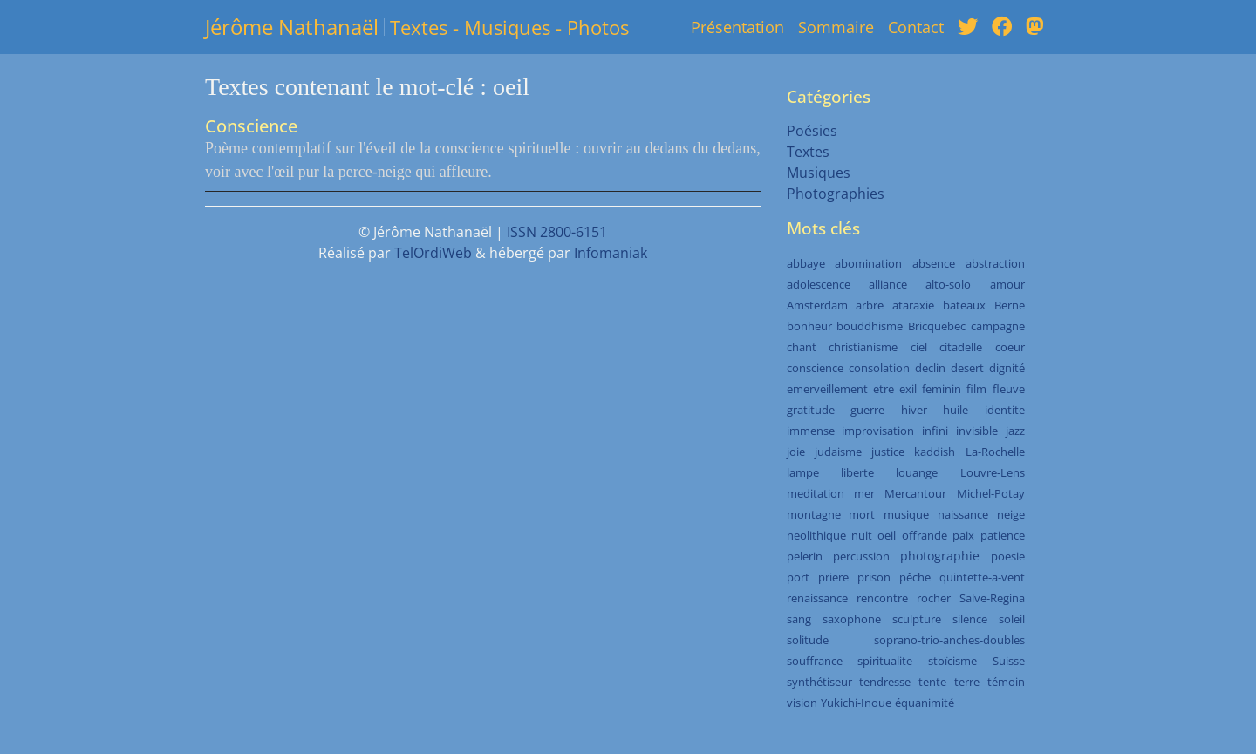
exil (908, 389)
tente (932, 681)
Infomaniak (610, 252)
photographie (940, 555)
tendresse (885, 681)
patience (1002, 535)
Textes (808, 151)
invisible (977, 430)
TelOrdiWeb (433, 252)
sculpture (916, 619)
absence (933, 263)
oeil (886, 535)
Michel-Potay (991, 493)
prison (874, 577)
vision (802, 702)
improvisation (878, 430)
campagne (998, 326)
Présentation (737, 27)
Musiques (818, 172)
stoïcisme (952, 661)
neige (1011, 514)
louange (917, 472)
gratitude (811, 410)
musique (906, 514)
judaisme (838, 451)
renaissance (817, 598)
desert (967, 368)
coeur (1010, 347)
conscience (815, 368)
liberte (857, 472)
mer (864, 493)
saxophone (852, 619)
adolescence (818, 284)
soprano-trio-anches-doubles (949, 640)
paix (963, 535)
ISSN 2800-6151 (557, 231)
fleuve (1009, 389)
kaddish (934, 451)
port (798, 577)
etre (883, 389)
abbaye (806, 263)
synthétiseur (819, 681)
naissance (963, 514)
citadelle (960, 347)
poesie (1008, 556)
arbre (870, 305)
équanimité (924, 702)
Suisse (1009, 661)
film (976, 389)
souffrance (815, 661)
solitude (808, 640)
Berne (1009, 305)
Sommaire (836, 27)
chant (801, 347)
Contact (916, 27)
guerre (867, 410)
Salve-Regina (992, 598)
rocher (934, 598)
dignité (1007, 368)
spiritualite (884, 661)
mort (862, 514)
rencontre (882, 598)
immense (811, 430)
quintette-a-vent (982, 577)
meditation (815, 493)
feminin (941, 389)
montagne (814, 514)
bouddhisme (869, 326)
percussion (861, 556)
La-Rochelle (995, 451)
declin (930, 368)
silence (969, 619)
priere (833, 577)
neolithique (816, 535)
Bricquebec (937, 326)
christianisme (863, 347)
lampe (803, 472)
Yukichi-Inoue (856, 702)
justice (887, 451)
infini (935, 430)
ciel (919, 347)
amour (1007, 284)
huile (955, 410)
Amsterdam (817, 305)
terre (967, 681)
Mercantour (915, 493)
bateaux (964, 305)
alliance (888, 284)
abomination (868, 263)
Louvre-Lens (992, 472)
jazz (1015, 430)
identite (1005, 410)
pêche (915, 577)
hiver (914, 410)
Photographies (835, 193)
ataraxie (913, 305)
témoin (1006, 681)
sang (799, 619)
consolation (879, 368)
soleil (1012, 619)
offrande (924, 535)
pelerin (805, 556)
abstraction (995, 263)
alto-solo (948, 284)
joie (796, 451)
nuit (861, 535)
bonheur (809, 326)
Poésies (812, 130)
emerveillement (827, 389)
